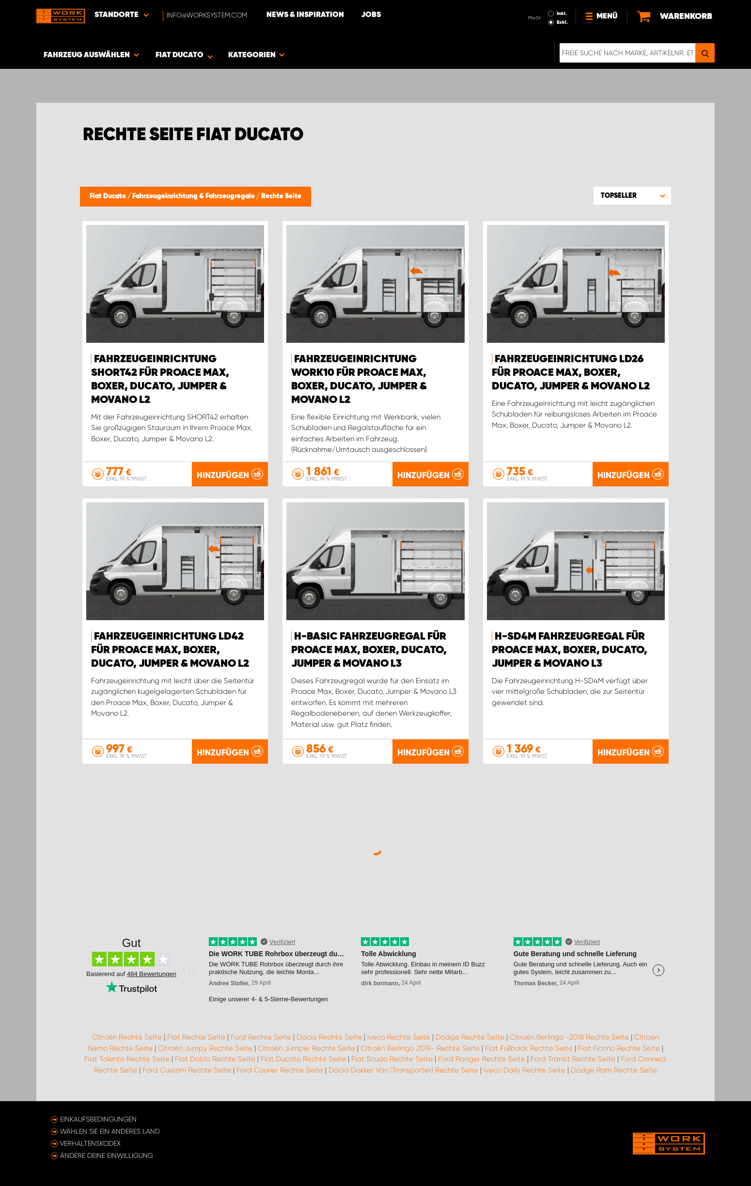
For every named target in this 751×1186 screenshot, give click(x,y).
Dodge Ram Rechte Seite (614, 1070)
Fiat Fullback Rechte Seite (529, 1048)
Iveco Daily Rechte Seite (524, 1070)
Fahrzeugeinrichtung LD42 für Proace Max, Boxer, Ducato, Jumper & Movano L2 (170, 650)
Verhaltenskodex (90, 1143)
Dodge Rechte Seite (470, 1037)
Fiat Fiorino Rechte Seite (619, 1048)
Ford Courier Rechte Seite (279, 1070)
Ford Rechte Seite (261, 1037)
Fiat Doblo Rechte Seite (215, 1059)
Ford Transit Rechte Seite (573, 1059)
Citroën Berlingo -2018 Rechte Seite (569, 1037)
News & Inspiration (305, 15)
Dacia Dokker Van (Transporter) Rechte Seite (403, 1070)
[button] (632, 195)
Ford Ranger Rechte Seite (481, 1059)
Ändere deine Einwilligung (106, 1155)
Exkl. (562, 22)
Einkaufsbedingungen (98, 1119)
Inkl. (562, 13)
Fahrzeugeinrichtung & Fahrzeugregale (194, 196)
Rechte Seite (281, 196)
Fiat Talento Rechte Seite (127, 1059)
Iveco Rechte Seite (398, 1037)
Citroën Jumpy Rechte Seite (205, 1048)
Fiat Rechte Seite (196, 1037)
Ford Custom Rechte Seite (186, 1070)
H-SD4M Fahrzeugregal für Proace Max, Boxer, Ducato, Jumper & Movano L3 (569, 650)
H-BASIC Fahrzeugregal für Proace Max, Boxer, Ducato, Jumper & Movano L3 (369, 650)
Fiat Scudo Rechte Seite (392, 1059)
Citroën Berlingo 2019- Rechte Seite (420, 1048)
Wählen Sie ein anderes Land (110, 1131)
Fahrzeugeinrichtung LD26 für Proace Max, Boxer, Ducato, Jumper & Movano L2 (571, 373)
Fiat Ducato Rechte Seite (303, 1059)
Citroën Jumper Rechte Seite (306, 1048)
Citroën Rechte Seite (127, 1037)
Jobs (371, 15)
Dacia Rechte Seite (329, 1037)
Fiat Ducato (108, 196)
